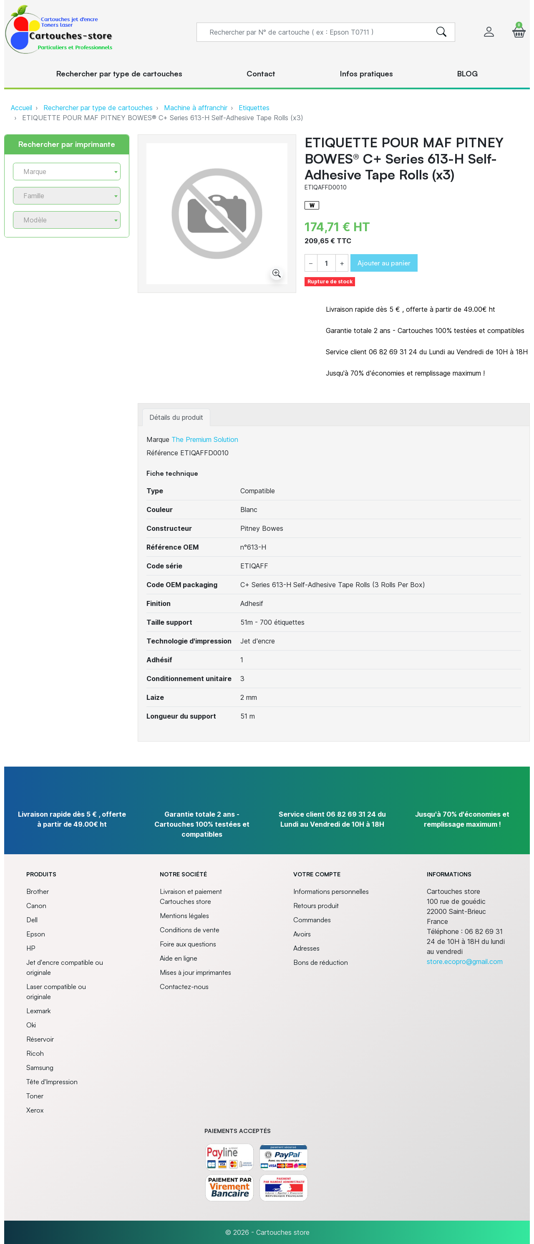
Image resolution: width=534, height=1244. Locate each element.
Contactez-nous (184, 986)
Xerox (34, 1110)
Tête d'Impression (52, 1081)
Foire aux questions (188, 944)
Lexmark (38, 1011)
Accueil (21, 107)
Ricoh (35, 1053)
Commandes (312, 920)
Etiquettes (254, 107)
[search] (441, 32)
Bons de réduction (320, 962)
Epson (35, 934)
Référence (162, 453)
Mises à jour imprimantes (195, 972)
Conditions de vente (189, 930)
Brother (37, 891)
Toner (34, 1096)
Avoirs (302, 934)
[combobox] (67, 171)
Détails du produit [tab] (176, 417)
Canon (36, 905)
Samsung (39, 1067)
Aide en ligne (178, 958)
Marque (157, 439)
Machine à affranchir (195, 107)
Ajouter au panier (384, 263)
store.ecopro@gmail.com (465, 961)
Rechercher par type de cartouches (98, 107)
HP (30, 948)
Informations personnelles (331, 891)
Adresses (306, 948)
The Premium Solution (204, 439)
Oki (31, 1025)
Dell (32, 920)
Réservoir (40, 1039)
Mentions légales (184, 915)
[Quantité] (326, 263)
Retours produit (316, 905)
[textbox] (63, 172)
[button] (519, 32)
